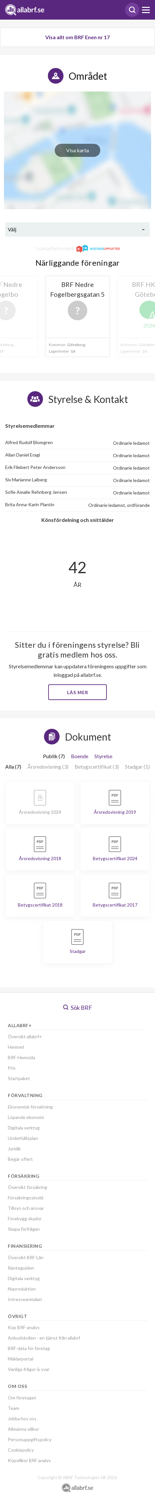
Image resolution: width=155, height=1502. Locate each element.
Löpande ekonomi (26, 1117)
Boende (79, 756)
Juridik (14, 1148)
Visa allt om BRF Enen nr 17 (77, 37)
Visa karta (77, 150)
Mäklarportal (20, 1358)
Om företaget (22, 1397)
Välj (12, 229)
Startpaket (19, 1078)
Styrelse (103, 756)
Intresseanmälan (25, 1299)
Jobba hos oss (22, 1418)
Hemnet (16, 1047)
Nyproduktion (22, 1289)
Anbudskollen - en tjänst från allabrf (44, 1338)
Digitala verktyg (24, 1127)
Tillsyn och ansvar (26, 1208)
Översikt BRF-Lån (26, 1257)
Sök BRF (77, 1007)
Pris (12, 1068)
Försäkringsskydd (25, 1197)
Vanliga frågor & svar (28, 1369)
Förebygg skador (25, 1218)
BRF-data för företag (29, 1348)
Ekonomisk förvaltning (30, 1107)
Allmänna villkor (23, 1429)
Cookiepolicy (21, 1450)
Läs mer (77, 692)
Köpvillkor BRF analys (29, 1460)
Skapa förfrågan (24, 1229)
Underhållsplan (23, 1138)
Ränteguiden (21, 1268)
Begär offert (20, 1159)
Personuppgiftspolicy (29, 1439)
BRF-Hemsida (21, 1057)
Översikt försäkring (27, 1187)
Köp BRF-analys (24, 1327)
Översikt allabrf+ (25, 1036)
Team (13, 1408)
